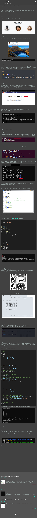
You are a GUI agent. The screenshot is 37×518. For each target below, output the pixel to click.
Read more (34, 484)
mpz (7, 1)
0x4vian (12, 218)
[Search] (35, 2)
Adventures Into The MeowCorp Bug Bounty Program (12, 487)
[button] (35, 6)
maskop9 (16, 218)
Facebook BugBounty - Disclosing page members (11, 476)
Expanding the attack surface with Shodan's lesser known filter (14, 499)
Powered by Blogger (18, 514)
